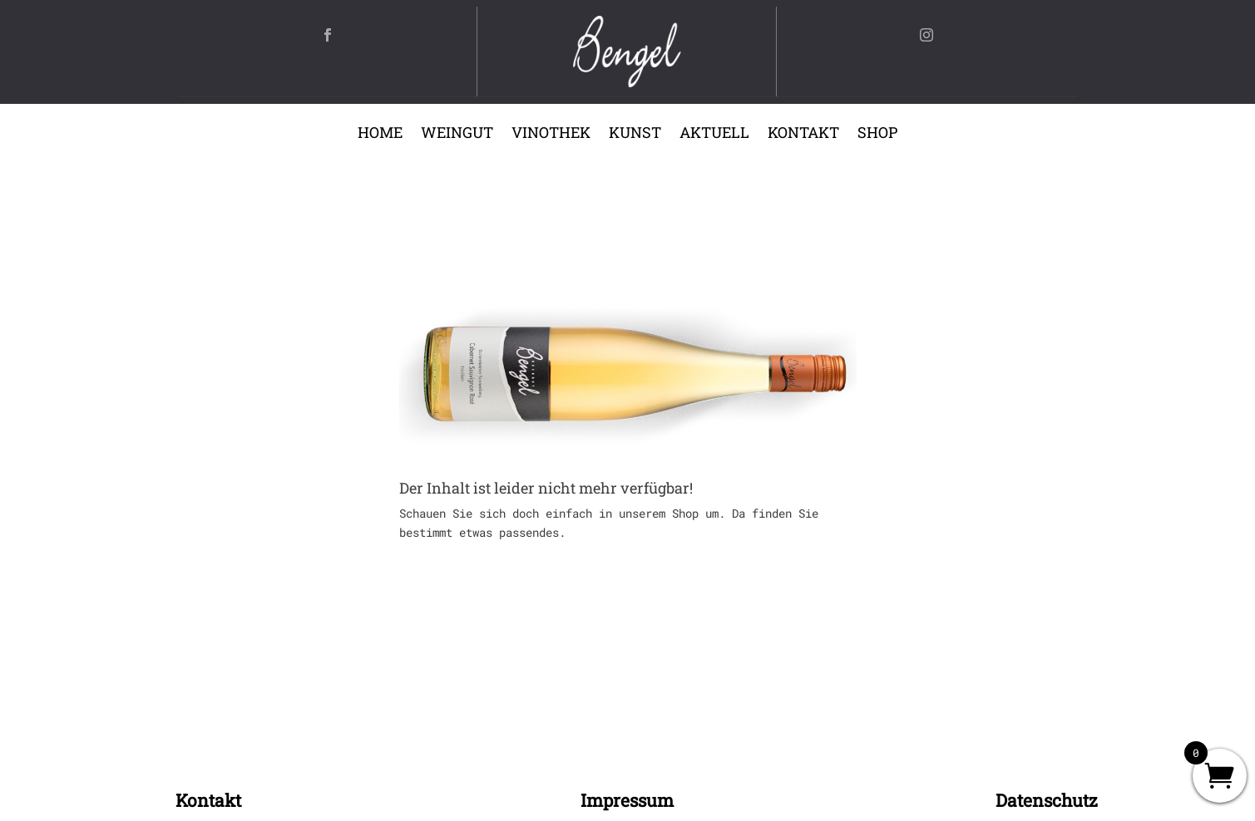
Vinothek (550, 134)
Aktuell (714, 134)
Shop (877, 134)
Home (380, 134)
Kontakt (803, 134)
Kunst (635, 134)
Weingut (457, 134)
